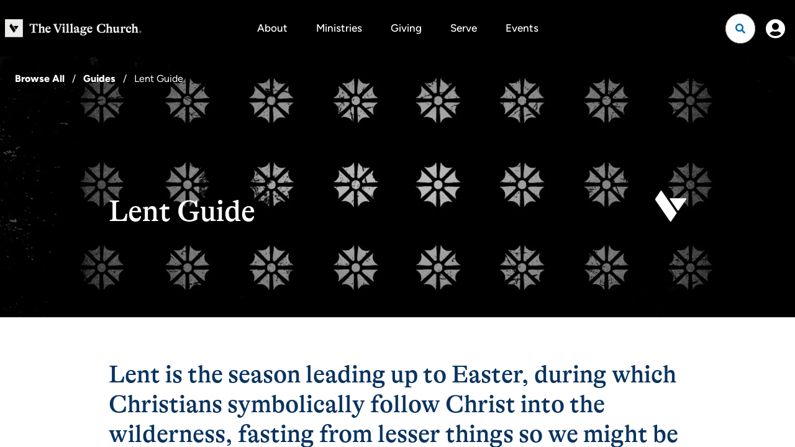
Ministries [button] (339, 28)
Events (522, 28)
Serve (463, 28)
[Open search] (740, 28)
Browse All (40, 78)
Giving (406, 28)
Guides (99, 78)
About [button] (272, 28)
